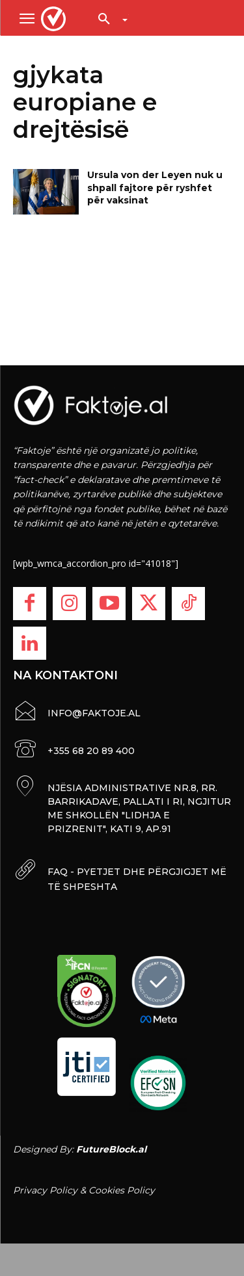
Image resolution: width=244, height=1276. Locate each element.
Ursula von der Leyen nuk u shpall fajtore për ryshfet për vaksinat (155, 187)
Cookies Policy (121, 1190)
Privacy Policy (45, 1190)
